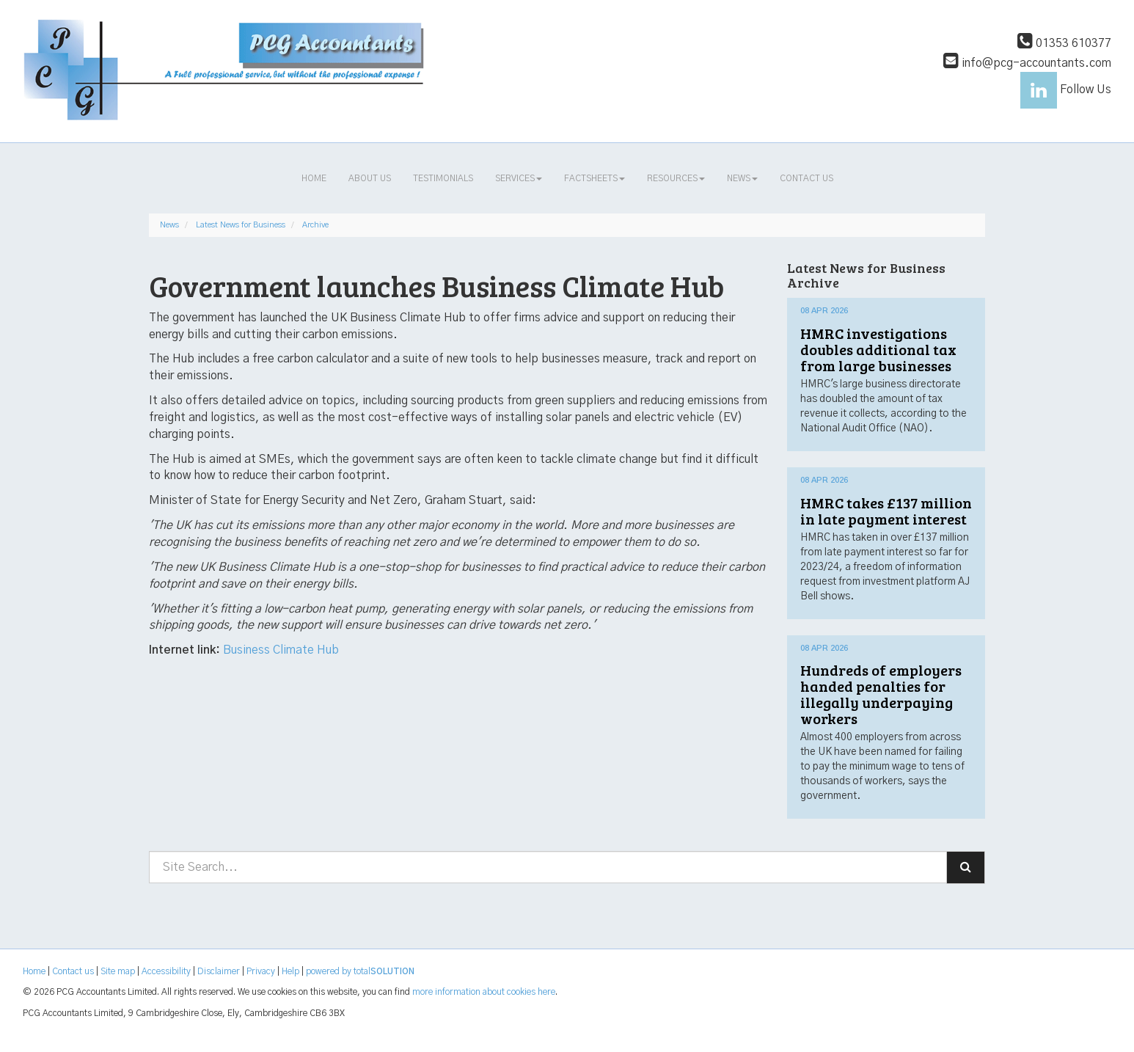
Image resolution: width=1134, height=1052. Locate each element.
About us (369, 178)
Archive (315, 225)
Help (290, 971)
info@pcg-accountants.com (1027, 63)
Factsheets (594, 178)
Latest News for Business (240, 225)
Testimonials (443, 178)
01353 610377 (1064, 43)
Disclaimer (218, 971)
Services (518, 178)
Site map (117, 971)
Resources (676, 178)
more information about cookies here (483, 991)
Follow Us (1065, 89)
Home (313, 178)
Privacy (260, 971)
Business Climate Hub (281, 650)
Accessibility (166, 971)
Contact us (806, 178)
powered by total (360, 971)
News (742, 178)
